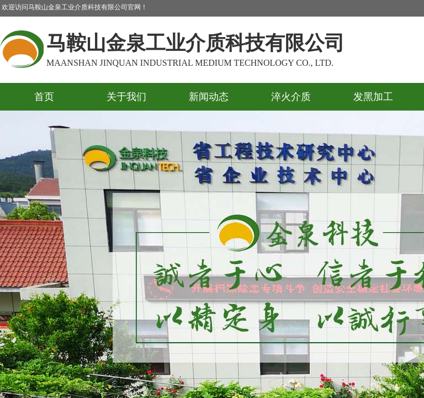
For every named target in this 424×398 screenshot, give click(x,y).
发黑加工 (373, 96)
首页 (44, 96)
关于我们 (126, 96)
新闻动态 (209, 96)
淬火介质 (291, 96)
